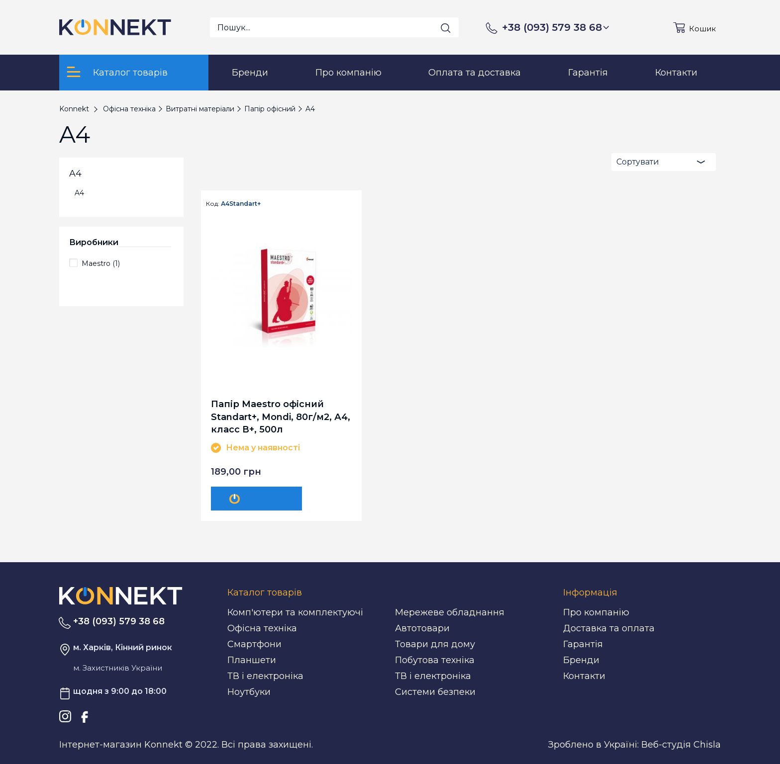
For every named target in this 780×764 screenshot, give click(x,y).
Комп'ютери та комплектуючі (295, 612)
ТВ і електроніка (265, 676)
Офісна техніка (262, 628)
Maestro (101, 263)
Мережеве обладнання (449, 612)
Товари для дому (435, 644)
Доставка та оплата (609, 628)
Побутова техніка (435, 660)
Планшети (251, 660)
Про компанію (596, 612)
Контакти (584, 676)
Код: (212, 203)
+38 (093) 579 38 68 (555, 27)
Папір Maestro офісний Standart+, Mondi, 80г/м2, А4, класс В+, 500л (280, 416)
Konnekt (74, 108)
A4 (79, 192)
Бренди (581, 660)
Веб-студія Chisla (681, 744)
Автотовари (422, 628)
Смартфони (254, 644)
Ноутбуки (249, 691)
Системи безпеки (435, 691)
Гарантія (583, 644)
